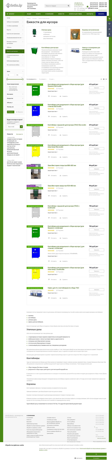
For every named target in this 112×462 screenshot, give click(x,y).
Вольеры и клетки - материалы (12, 42)
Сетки (8, 18)
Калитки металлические (13, 33)
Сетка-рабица (71, 421)
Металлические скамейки (74, 429)
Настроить (78, 458)
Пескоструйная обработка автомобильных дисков (54, 422)
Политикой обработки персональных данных (92, 448)
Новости (61, 13)
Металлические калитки (73, 435)
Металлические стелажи (73, 441)
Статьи (69, 417)
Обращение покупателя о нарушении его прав (33, 432)
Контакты (90, 13)
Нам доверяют (71, 419)
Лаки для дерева (71, 431)
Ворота (9, 29)
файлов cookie (43, 450)
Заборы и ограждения (13, 21)
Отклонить (96, 458)
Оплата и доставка (75, 13)
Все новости (19, 134)
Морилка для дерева (72, 433)
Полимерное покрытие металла (55, 429)
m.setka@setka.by (79, 4)
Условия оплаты (51, 417)
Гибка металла (51, 427)
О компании (49, 13)
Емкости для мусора (12, 51)
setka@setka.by (78, 3)
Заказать (101, 13)
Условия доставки (52, 419)
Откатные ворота (72, 439)
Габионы (9, 47)
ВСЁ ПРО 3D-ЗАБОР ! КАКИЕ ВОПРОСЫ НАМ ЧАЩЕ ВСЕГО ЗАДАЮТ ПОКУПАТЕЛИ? (15, 163)
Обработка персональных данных (36, 425)
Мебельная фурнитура (13, 61)
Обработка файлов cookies (34, 427)
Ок (96, 454)
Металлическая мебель (13, 64)
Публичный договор (32, 423)
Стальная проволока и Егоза (13, 56)
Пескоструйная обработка (54, 431)
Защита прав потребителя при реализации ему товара (35, 436)
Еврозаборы (70, 423)
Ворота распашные (72, 437)
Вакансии (29, 421)
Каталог (11, 13)
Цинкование (50, 433)
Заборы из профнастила (73, 425)
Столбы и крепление (12, 25)
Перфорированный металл (14, 37)
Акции (29, 13)
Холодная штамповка (53, 425)
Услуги (38, 13)
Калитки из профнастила (74, 427)
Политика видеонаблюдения (34, 429)
